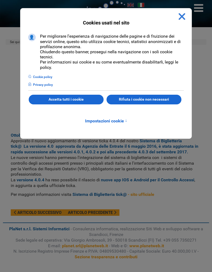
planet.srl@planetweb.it (85, 245)
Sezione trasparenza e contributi (106, 256)
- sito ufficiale (113, 194)
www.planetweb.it (146, 245)
